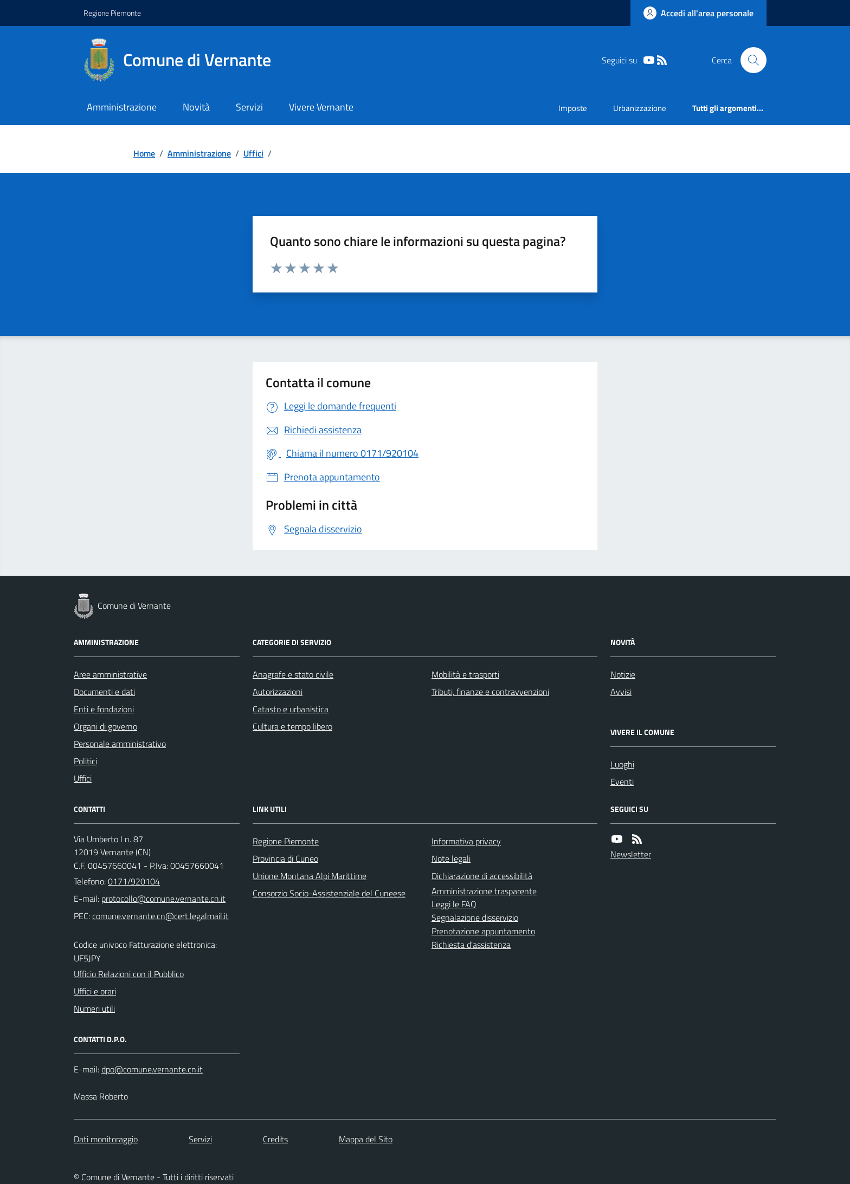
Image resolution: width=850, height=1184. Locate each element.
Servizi (249, 107)
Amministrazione (122, 107)
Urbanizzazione (639, 108)
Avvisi (621, 691)
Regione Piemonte (112, 12)
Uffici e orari (95, 991)
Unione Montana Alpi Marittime (309, 875)
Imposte (572, 108)
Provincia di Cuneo (285, 858)
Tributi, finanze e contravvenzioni (490, 691)
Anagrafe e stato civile (293, 674)
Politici (85, 760)
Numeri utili (94, 1008)
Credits (275, 1139)
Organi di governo (105, 726)
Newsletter (630, 854)
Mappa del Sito (365, 1139)
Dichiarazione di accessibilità (482, 875)
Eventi (622, 781)
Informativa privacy (466, 841)
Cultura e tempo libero (292, 726)
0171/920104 (134, 881)
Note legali (451, 858)
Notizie (622, 674)
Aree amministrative (110, 674)
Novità (196, 107)
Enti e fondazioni (104, 708)
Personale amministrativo (120, 743)
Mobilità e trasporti (465, 674)
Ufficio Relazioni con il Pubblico (129, 973)
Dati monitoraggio (106, 1139)
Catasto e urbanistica (291, 708)
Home (144, 153)
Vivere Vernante (321, 107)
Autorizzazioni (277, 691)
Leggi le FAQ (454, 903)
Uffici (253, 153)
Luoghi (622, 764)
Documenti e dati (104, 691)
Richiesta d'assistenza (471, 944)
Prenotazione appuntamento (483, 931)
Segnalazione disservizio (475, 917)
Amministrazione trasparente (484, 890)
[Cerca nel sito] (749, 60)
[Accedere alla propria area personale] (698, 13)
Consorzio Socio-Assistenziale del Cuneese (329, 893)
